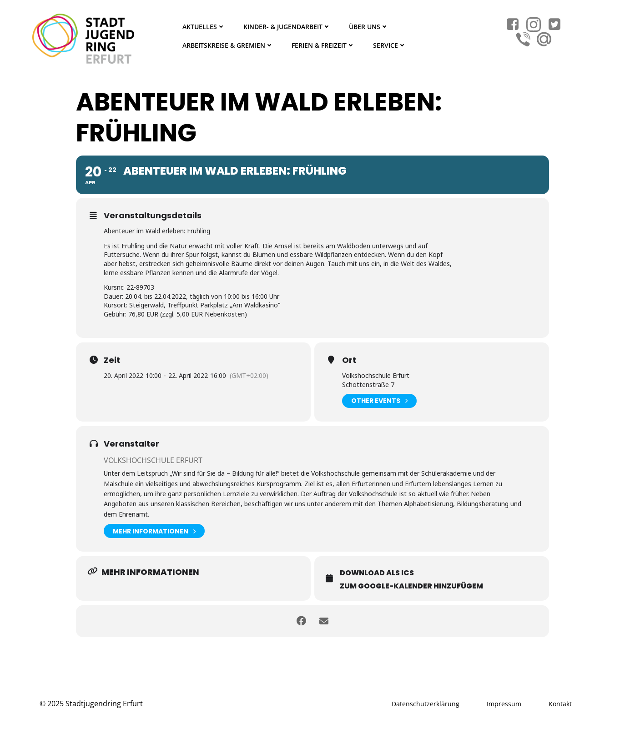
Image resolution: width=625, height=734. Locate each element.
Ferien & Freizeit (323, 45)
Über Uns (368, 26)
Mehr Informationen (154, 531)
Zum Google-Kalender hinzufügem (411, 586)
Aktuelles (203, 26)
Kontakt (560, 703)
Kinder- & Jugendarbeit (287, 26)
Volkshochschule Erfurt (153, 460)
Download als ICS (377, 573)
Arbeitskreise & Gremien (227, 45)
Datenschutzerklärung (425, 703)
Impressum (504, 703)
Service (389, 45)
